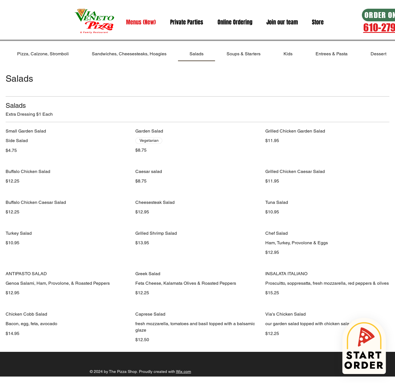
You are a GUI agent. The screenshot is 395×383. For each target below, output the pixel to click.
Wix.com (183, 371)
